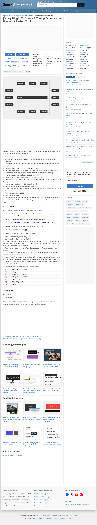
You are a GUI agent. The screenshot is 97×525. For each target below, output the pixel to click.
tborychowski (38, 302)
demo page (24, 304)
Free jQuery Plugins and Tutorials (17, 4)
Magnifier (88, 207)
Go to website (50, 63)
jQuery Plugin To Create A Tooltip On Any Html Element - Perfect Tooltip (32, 20)
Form (81, 50)
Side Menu (85, 220)
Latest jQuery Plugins (29, 11)
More (25, 506)
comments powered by (12, 455)
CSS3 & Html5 (70, 50)
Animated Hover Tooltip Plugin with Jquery (78, 155)
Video (88, 224)
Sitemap (62, 518)
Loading (82, 54)
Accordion (83, 45)
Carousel (85, 201)
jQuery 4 (78, 201)
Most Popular (70, 77)
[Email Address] (80, 180)
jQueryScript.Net (44, 518)
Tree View (81, 224)
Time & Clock (83, 66)
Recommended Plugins (64, 11)
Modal (68, 211)
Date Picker (81, 207)
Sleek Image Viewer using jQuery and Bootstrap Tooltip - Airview (12, 419)
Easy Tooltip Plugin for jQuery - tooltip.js (77, 98)
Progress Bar (85, 217)
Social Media (69, 63)
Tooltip (10, 151)
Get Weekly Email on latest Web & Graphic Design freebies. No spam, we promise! (79, 174)
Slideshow (83, 61)
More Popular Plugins (87, 162)
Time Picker (85, 214)
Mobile (82, 57)
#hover (28, 71)
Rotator (82, 59)
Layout (82, 52)
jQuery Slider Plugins (41, 494)
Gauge (78, 220)
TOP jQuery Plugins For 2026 (17, 66)
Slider (67, 61)
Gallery (68, 52)
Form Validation (71, 207)
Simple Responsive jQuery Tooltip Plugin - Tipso (80, 140)
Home (6, 11)
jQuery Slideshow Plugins (42, 497)
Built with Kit (80, 191)
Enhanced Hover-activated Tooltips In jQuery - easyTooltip (31, 366)
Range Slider (70, 220)
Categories (15, 11)
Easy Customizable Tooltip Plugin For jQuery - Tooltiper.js (51, 419)
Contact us (85, 504)
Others (68, 59)
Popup (68, 217)
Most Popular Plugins (46, 11)
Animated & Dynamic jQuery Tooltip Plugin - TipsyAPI (25, 336)
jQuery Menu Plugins (41, 500)
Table (81, 63)
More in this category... (17, 58)
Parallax (77, 214)
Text (67, 66)
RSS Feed (69, 518)
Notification (76, 217)
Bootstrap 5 (70, 201)
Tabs (68, 224)
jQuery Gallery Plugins (41, 506)
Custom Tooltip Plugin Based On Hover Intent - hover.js (10, 390)
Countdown (70, 204)
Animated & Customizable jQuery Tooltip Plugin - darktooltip (31, 444)
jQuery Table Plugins (41, 503)
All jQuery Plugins (71, 45)
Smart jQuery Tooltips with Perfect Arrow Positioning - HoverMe (11, 366)
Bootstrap (69, 214)
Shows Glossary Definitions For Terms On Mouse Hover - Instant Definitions (32, 390)
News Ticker (83, 211)
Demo (9, 54)
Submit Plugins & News (73, 504)
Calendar (75, 211)
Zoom (81, 68)
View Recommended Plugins (17, 62)
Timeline (74, 224)
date (10, 191)
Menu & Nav (69, 57)
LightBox (68, 54)
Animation (69, 48)
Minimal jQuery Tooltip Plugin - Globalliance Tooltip (24, 339)
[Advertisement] (32, 38)
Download (22, 54)
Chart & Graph (84, 48)
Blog (76, 11)
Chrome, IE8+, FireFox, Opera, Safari (13, 71)
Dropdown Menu (80, 204)
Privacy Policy (54, 518)
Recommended (80, 77)
